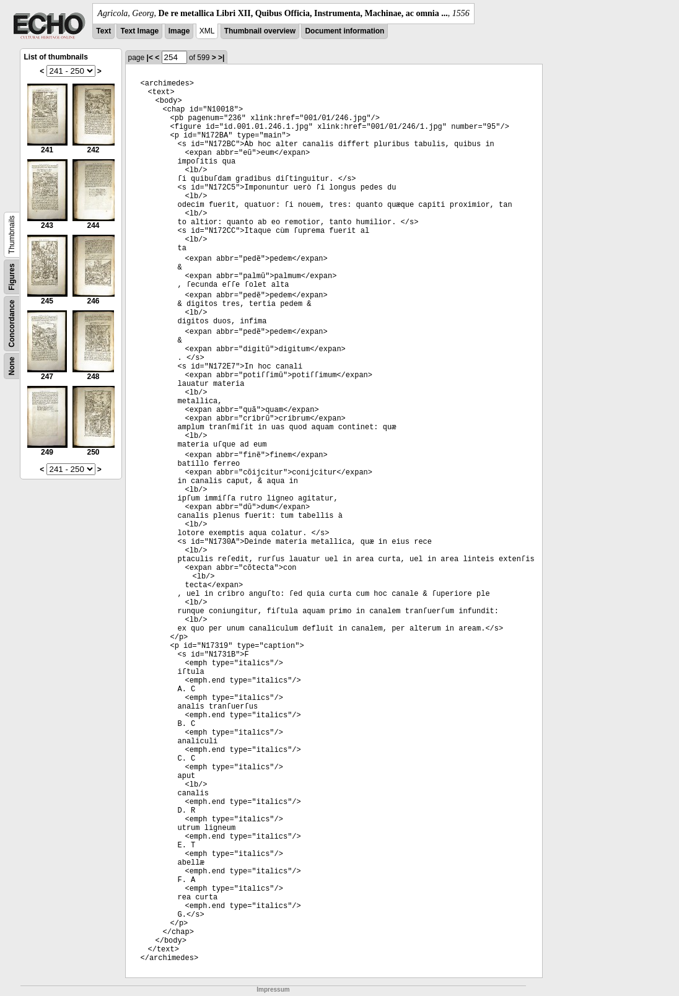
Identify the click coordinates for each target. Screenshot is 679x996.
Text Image (139, 31)
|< (150, 57)
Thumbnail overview (260, 31)
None (11, 366)
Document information (344, 31)
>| (221, 57)
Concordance (11, 323)
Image (179, 31)
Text (103, 31)
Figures (11, 276)
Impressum (272, 989)
